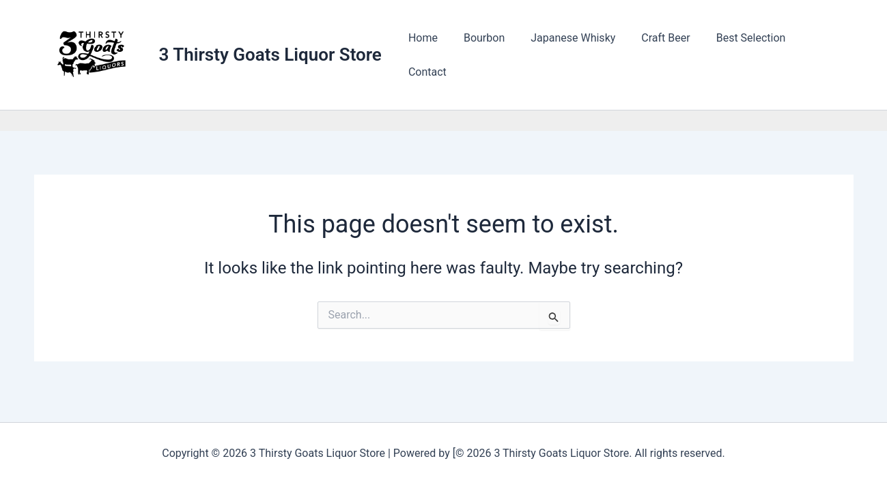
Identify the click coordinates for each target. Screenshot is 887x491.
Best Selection (748, 54)
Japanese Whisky (577, 54)
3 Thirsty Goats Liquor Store (270, 54)
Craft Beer (666, 54)
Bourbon (493, 54)
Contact (823, 54)
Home (436, 54)
